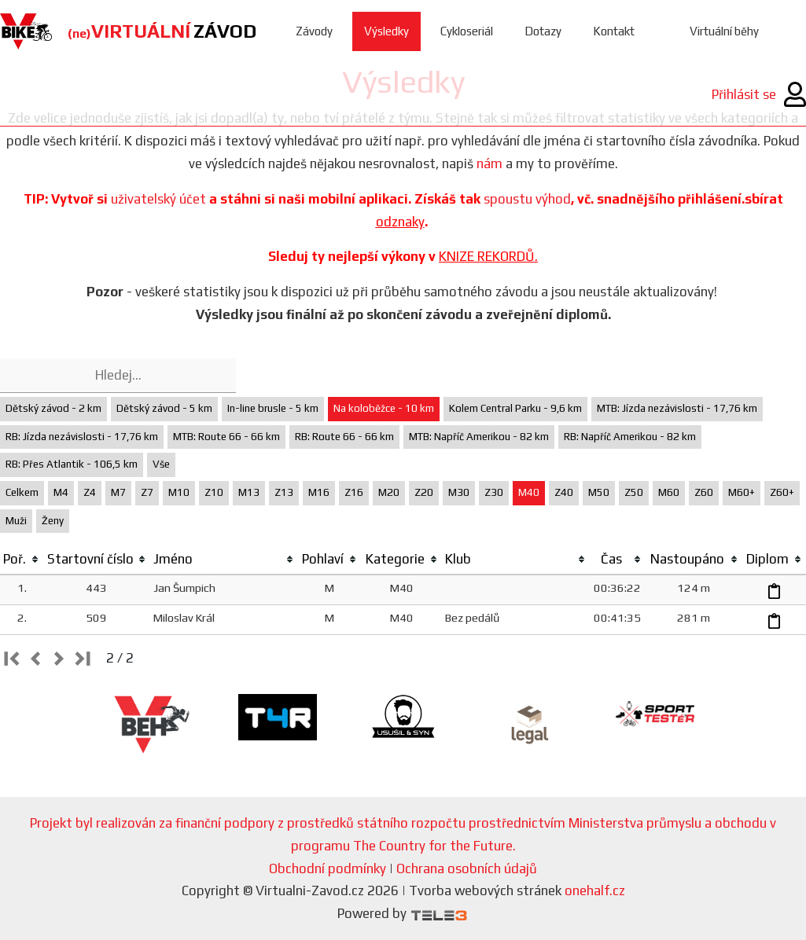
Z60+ (782, 492)
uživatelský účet (158, 199)
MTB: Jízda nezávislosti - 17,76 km (677, 408)
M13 (248, 492)
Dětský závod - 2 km (53, 408)
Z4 (89, 492)
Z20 (423, 492)
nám (489, 163)
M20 (388, 492)
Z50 (633, 492)
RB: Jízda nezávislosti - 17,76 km (82, 436)
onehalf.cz (595, 890)
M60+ (741, 492)
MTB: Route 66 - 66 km (226, 436)
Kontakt (614, 31)
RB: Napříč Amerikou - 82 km (630, 436)
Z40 (563, 492)
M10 (179, 492)
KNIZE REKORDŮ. (488, 256)
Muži (16, 521)
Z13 (283, 492)
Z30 (493, 492)
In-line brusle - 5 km (272, 408)
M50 (598, 492)
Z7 (147, 492)
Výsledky (386, 31)
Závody (314, 31)
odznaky (400, 221)
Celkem (22, 492)
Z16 (353, 492)
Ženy (53, 521)
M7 (118, 492)
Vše (161, 464)
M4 (60, 492)
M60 (668, 492)
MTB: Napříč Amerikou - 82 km (479, 436)
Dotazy (542, 31)
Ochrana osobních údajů (466, 868)
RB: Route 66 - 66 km (344, 436)
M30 (458, 492)
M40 (528, 492)
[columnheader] (21, 560)
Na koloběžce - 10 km (383, 408)
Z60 (703, 492)
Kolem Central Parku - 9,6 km (515, 408)
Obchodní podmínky (327, 868)
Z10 (213, 492)
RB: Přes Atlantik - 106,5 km (72, 464)
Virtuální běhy (724, 31)
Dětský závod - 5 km (164, 408)
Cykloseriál (466, 31)
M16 (318, 492)
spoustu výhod (527, 199)
